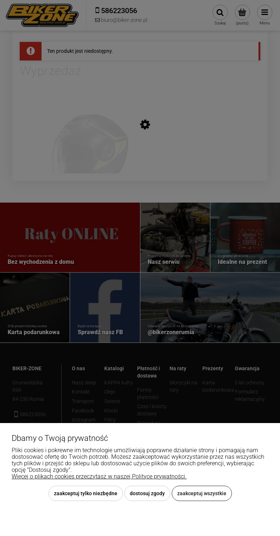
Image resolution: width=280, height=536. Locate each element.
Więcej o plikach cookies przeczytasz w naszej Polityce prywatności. (99, 476)
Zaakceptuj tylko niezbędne (85, 493)
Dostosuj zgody (147, 493)
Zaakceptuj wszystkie (201, 493)
